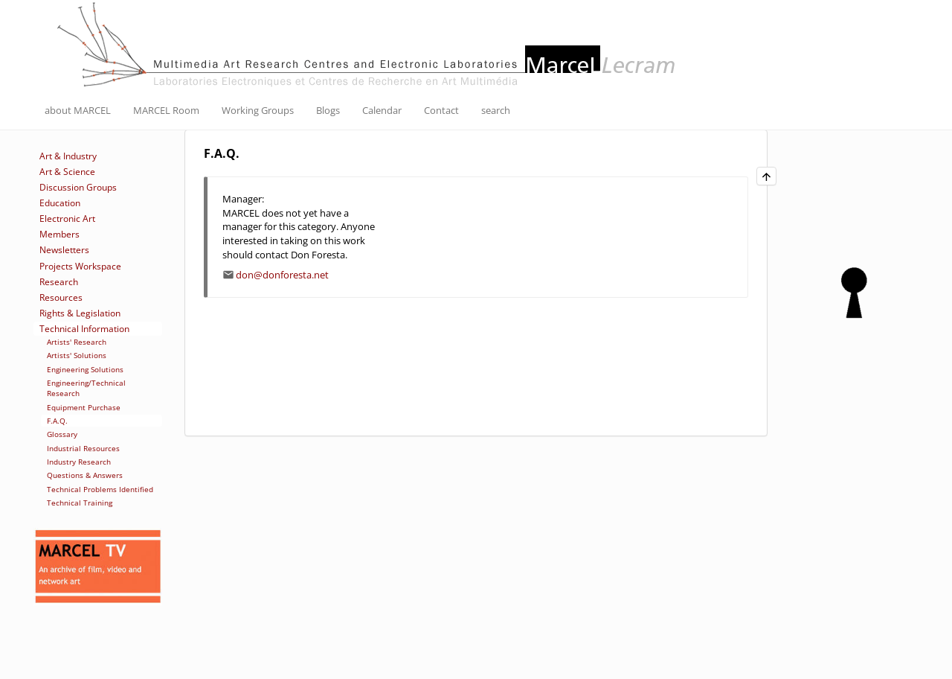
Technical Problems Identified (100, 489)
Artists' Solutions (76, 355)
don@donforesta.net (282, 274)
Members (59, 234)
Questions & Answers (85, 475)
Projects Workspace (80, 266)
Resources (61, 297)
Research (58, 281)
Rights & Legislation (79, 313)
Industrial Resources (83, 448)
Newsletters (64, 249)
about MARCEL (78, 110)
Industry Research (79, 461)
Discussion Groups (78, 187)
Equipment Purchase (83, 407)
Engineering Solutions (85, 369)
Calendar (382, 110)
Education (59, 203)
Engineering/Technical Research (86, 387)
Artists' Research (76, 342)
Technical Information (84, 328)
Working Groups (258, 110)
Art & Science (67, 171)
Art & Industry (68, 156)
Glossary (62, 434)
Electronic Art (67, 218)
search (495, 110)
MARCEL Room (166, 110)
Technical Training (79, 502)
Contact (441, 110)
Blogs (328, 110)
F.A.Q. (57, 420)
